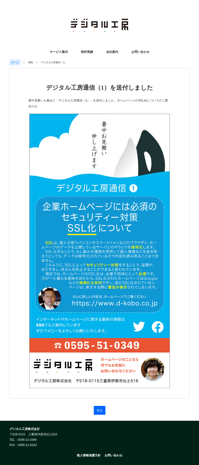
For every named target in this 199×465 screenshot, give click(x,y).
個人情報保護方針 (89, 455)
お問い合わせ (140, 51)
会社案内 (112, 51)
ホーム (15, 62)
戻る (100, 410)
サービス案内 (59, 51)
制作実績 (87, 51)
